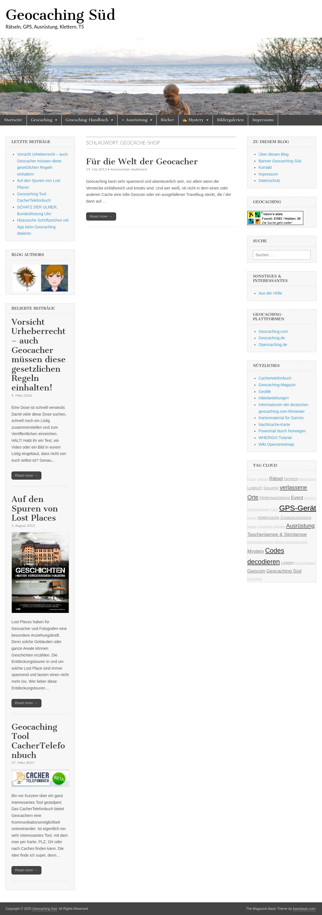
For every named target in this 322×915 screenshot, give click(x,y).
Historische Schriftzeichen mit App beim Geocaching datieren (43, 227)
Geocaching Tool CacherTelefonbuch (38, 741)
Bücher (167, 120)
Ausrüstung (300, 526)
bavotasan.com (304, 909)
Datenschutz (269, 180)
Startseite (13, 120)
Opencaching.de (272, 344)
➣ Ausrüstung (134, 120)
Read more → (101, 216)
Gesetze (291, 479)
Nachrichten (307, 479)
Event (297, 497)
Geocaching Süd (60, 14)
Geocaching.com (273, 331)
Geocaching (41, 120)
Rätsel (276, 478)
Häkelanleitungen (273, 398)
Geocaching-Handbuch (87, 120)
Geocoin (256, 571)
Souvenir (271, 488)
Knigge (252, 518)
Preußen (310, 498)
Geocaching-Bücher (260, 542)
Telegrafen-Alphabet (271, 526)
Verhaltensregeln (258, 509)
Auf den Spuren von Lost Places (34, 508)
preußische (254, 578)
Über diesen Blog (273, 154)
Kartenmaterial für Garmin (281, 418)
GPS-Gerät (297, 508)
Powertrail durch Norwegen (282, 431)
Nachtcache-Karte (274, 424)
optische (262, 479)
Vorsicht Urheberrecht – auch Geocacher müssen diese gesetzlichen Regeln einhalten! (38, 355)
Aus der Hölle (270, 293)
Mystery (255, 551)
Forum (251, 479)
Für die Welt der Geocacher (142, 162)
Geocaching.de (271, 338)
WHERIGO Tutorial (275, 437)
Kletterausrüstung (275, 498)
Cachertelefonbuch (275, 378)
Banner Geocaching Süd (279, 161)
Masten (252, 526)
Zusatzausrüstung (295, 517)
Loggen (287, 562)
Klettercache (268, 517)
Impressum (263, 120)
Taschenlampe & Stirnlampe (277, 534)
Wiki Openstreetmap (276, 444)
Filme (274, 509)
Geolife (264, 391)
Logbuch (254, 488)
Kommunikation (305, 563)
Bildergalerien (230, 120)
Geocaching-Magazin (276, 385)
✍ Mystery (193, 120)
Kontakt (265, 167)
